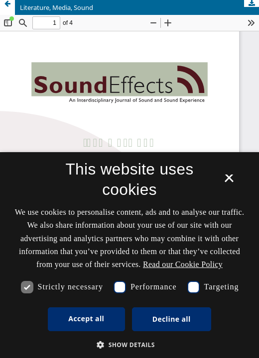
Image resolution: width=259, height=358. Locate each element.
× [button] (229, 181)
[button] (129, 345)
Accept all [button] (86, 318)
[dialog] (129, 255)
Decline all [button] (171, 319)
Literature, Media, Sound (56, 7)
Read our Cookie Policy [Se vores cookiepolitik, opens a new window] (183, 264)
